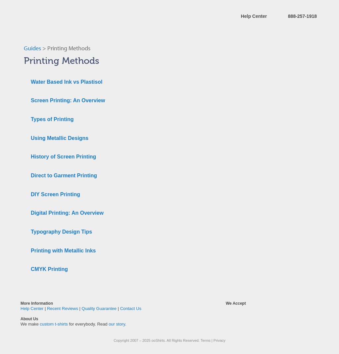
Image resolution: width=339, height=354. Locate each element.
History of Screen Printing (63, 156)
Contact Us (130, 308)
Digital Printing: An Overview (67, 213)
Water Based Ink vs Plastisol (66, 82)
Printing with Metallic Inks (63, 250)
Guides (32, 48)
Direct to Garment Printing (64, 175)
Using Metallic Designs (59, 138)
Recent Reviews (62, 308)
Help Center (254, 16)
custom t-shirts (54, 324)
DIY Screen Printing (55, 194)
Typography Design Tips (61, 232)
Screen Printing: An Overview (68, 100)
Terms (206, 340)
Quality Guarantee (99, 308)
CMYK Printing (49, 269)
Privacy (219, 340)
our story (117, 324)
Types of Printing (52, 119)
